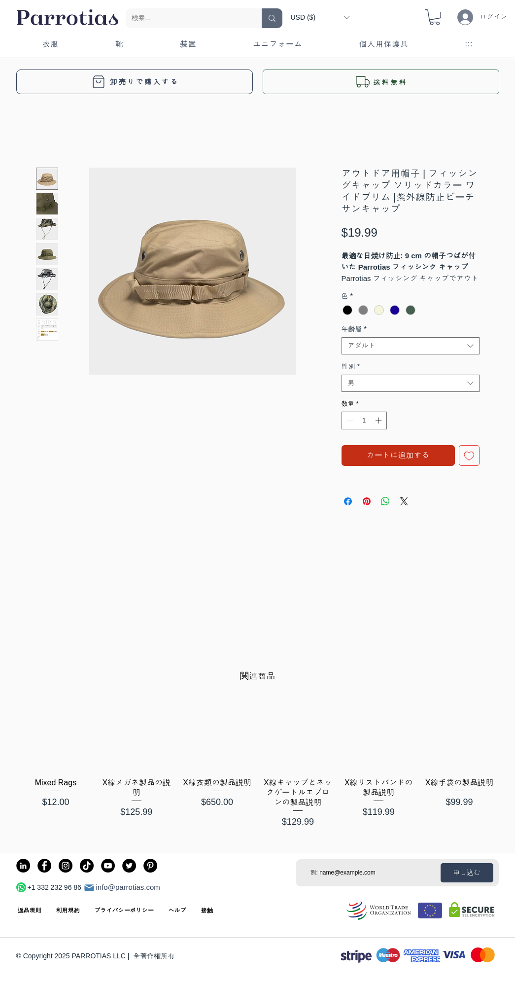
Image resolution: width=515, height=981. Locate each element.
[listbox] (320, 17)
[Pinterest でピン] (367, 501)
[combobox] (411, 345)
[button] (320, 17)
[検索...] (186, 18)
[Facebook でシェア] (348, 501)
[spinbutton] (364, 420)
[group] (257, 764)
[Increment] (379, 420)
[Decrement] (349, 420)
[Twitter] (129, 866)
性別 (351, 366)
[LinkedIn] (23, 866)
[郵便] (89, 887)
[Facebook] (44, 866)
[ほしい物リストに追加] (469, 455)
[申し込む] (467, 872)
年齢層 (354, 329)
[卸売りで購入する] (134, 82)
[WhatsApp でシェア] (385, 501)
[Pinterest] (150, 866)
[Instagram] (65, 866)
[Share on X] (404, 501)
